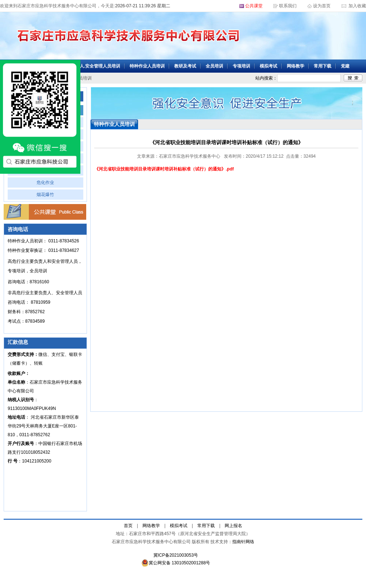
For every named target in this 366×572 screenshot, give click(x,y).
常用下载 (322, 66)
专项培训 (241, 66)
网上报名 (233, 525)
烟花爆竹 (45, 194)
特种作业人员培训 (147, 66)
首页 (128, 525)
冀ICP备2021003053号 (175, 555)
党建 (345, 66)
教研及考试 (185, 66)
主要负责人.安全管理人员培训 (91, 66)
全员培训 (214, 66)
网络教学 (295, 66)
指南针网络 (243, 541)
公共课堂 (254, 5)
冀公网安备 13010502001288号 (175, 563)
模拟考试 (268, 66)
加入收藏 (356, 5)
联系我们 (288, 5)
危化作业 (45, 182)
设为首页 (322, 5)
